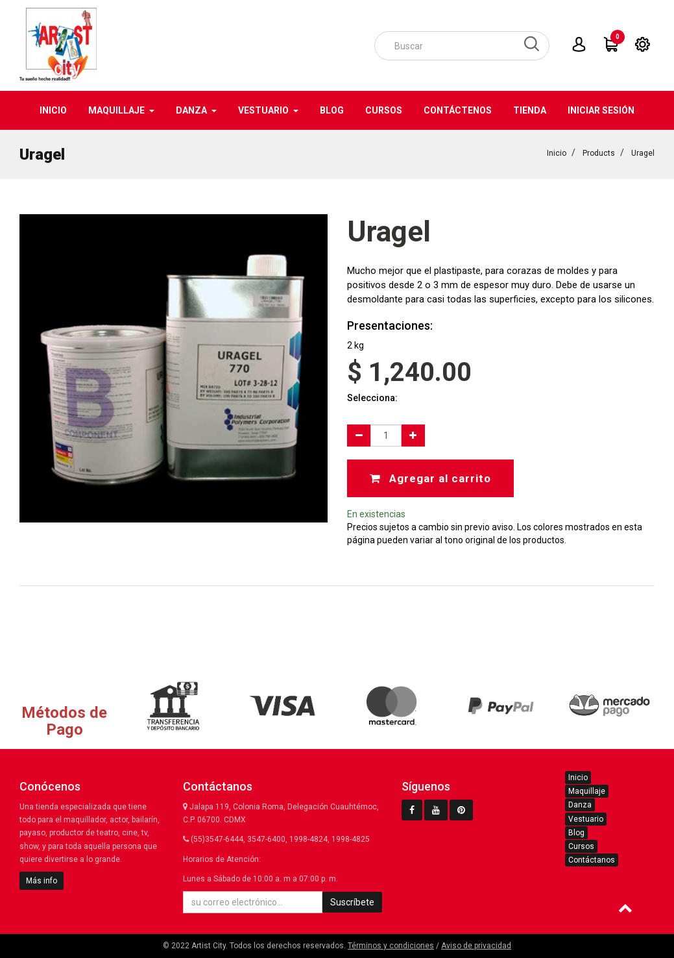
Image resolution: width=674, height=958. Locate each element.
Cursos (581, 846)
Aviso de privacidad (476, 945)
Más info (41, 880)
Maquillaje (586, 791)
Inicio (556, 153)
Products (599, 153)
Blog (576, 832)
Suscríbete (352, 902)
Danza (580, 804)
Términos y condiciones (391, 945)
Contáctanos (591, 860)
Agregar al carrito (430, 478)
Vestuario (585, 819)
